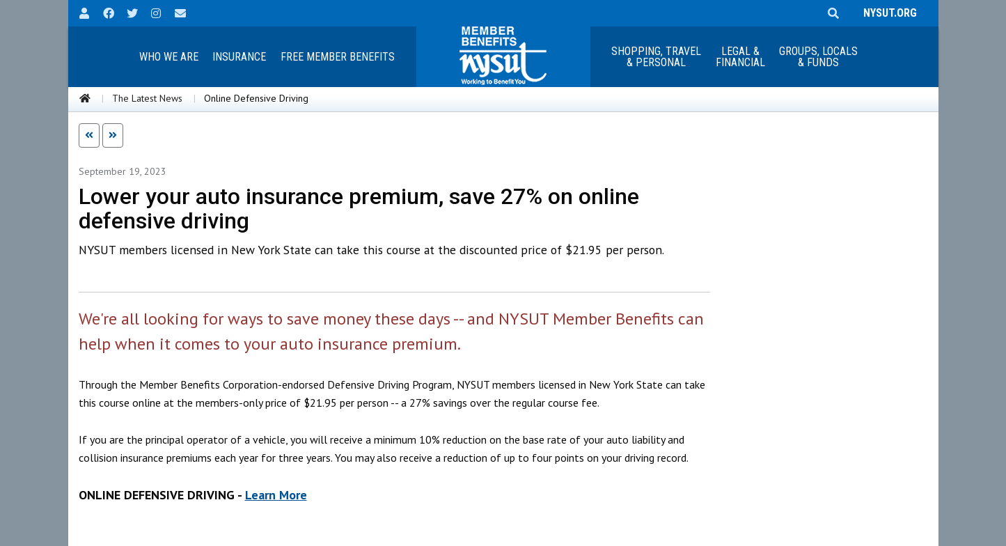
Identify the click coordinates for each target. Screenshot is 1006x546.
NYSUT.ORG (887, 13)
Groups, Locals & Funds (818, 57)
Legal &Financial (740, 57)
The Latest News (147, 98)
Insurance (239, 56)
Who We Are (168, 56)
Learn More (276, 495)
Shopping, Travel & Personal (656, 57)
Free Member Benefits (338, 56)
